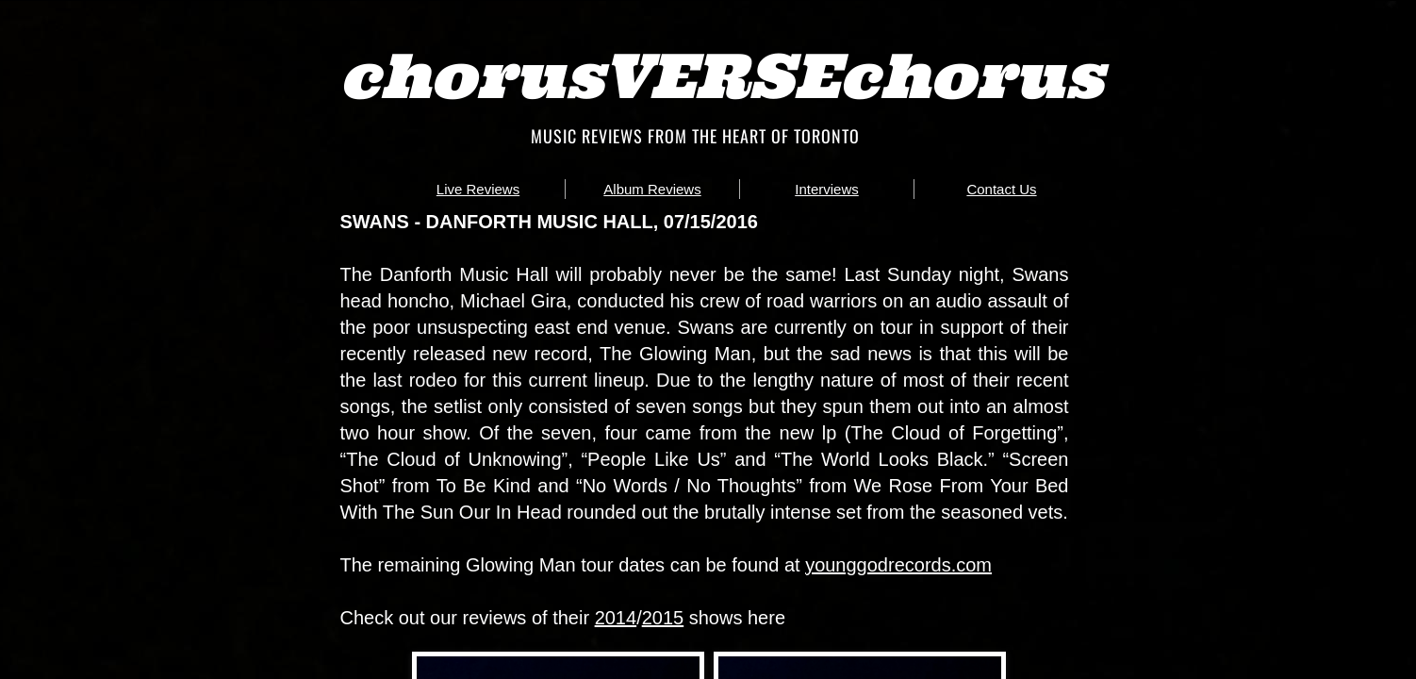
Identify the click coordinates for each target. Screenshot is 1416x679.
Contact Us (1001, 189)
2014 (616, 617)
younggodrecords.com (898, 565)
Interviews (827, 189)
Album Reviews (651, 189)
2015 (663, 617)
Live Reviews (477, 189)
